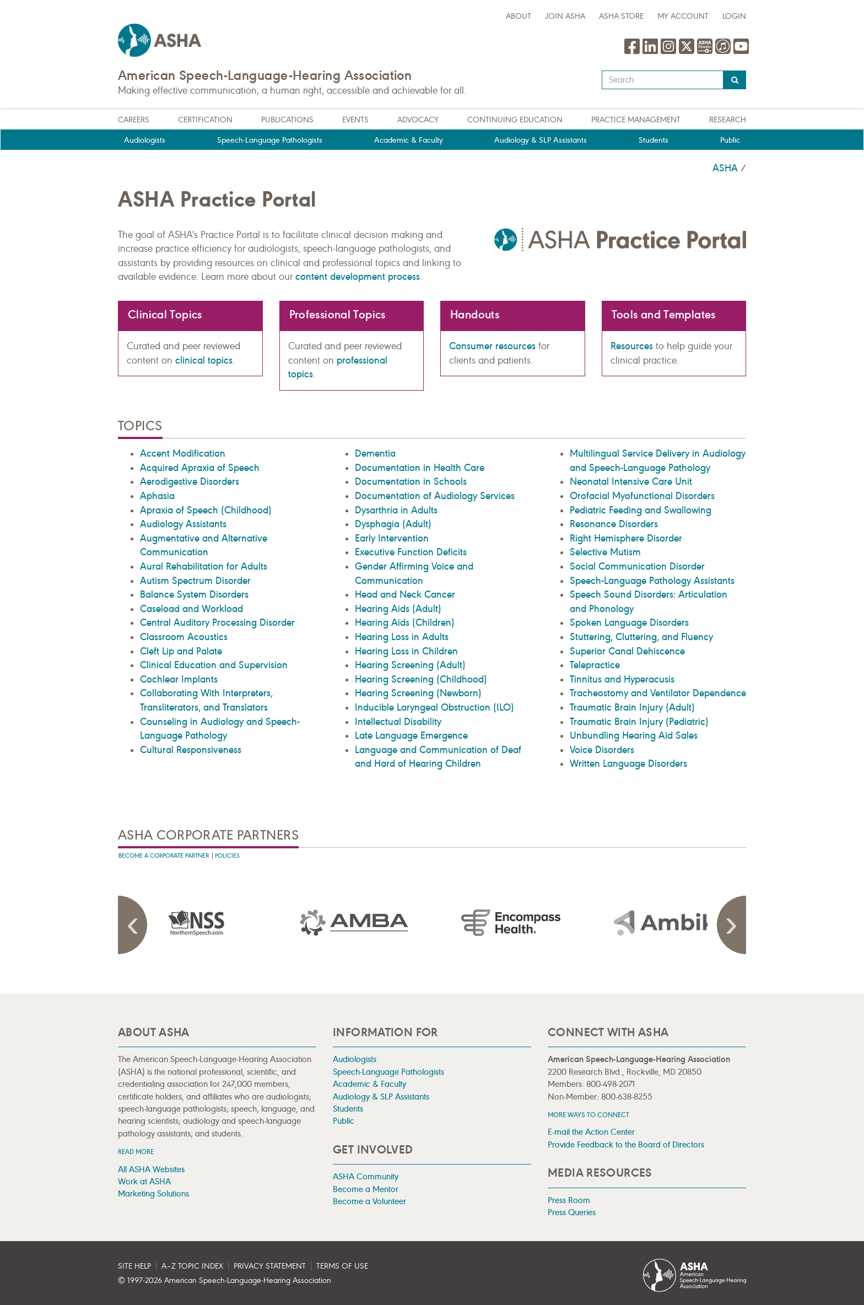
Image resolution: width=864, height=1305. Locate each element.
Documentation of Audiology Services (435, 496)
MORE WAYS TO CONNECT (588, 1115)
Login (734, 16)
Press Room (569, 1200)
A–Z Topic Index (192, 1266)
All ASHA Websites (151, 1169)
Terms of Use (342, 1266)
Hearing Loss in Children (406, 651)
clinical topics (204, 360)
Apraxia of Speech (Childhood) (206, 510)
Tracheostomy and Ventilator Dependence (658, 693)
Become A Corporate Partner (163, 855)
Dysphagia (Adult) (393, 524)
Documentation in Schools (411, 481)
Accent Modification (182, 453)
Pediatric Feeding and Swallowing (640, 510)
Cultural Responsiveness (190, 750)
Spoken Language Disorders (629, 622)
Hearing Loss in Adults (402, 637)
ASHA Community (365, 1176)
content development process (357, 276)
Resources (632, 346)
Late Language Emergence (411, 735)
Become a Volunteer (369, 1201)
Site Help (134, 1266)
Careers (133, 119)
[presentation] (197, 923)
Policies (227, 855)
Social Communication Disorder (637, 566)
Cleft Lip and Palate (181, 651)
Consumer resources (492, 346)
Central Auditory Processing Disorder (217, 622)
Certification (205, 119)
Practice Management (636, 119)
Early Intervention (392, 538)
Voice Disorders (602, 750)
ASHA (725, 168)
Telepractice (595, 665)
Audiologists (144, 140)
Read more (136, 1151)
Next (729, 925)
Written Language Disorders (628, 763)
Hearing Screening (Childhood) (421, 679)
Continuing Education (515, 119)
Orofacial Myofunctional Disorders (642, 496)
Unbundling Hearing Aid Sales (634, 735)
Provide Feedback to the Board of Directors (626, 1144)
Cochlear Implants (179, 679)
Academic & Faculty (408, 140)
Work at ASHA (144, 1181)
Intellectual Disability (398, 722)
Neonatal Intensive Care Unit (631, 481)
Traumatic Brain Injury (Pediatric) (639, 722)
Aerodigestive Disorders (189, 481)
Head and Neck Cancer (405, 594)
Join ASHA (565, 16)
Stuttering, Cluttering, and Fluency (641, 637)
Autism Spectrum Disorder (195, 581)
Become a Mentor (365, 1189)
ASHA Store (621, 16)
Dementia (375, 453)
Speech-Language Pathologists (269, 140)
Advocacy (418, 119)
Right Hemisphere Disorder (626, 538)
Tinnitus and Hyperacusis (622, 679)
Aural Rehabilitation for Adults (203, 566)
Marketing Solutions (153, 1193)
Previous (134, 925)
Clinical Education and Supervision (214, 665)
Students (653, 140)
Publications (287, 119)
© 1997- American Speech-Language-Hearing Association (224, 1280)
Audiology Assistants (183, 524)
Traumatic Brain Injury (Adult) (632, 707)
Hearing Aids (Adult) (398, 609)
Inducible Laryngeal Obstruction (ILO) (434, 707)
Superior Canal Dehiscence (627, 651)
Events (355, 119)
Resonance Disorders (614, 524)
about (518, 16)
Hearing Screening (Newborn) (418, 693)
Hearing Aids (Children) (405, 622)
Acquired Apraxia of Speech (200, 468)
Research (727, 119)
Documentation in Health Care (419, 468)
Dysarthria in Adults (396, 510)
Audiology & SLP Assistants (540, 140)
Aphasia (157, 496)
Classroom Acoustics (184, 637)
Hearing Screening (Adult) (410, 665)
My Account (683, 16)
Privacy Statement (270, 1266)
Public (730, 140)
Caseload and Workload (191, 609)
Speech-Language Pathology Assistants (652, 581)
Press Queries (572, 1212)
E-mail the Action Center (591, 1132)
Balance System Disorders (194, 594)
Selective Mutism (605, 552)
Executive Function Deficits (411, 552)
